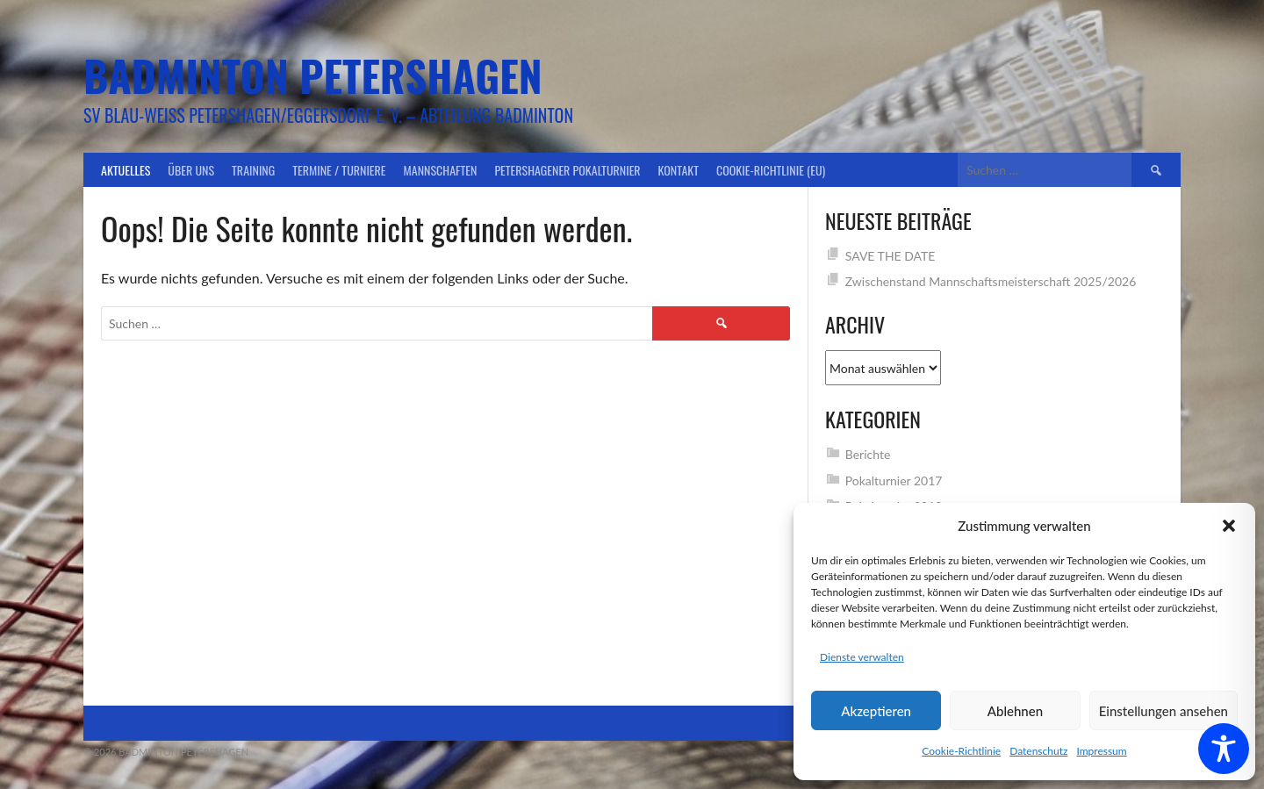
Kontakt (678, 170)
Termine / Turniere (338, 170)
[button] (1229, 525)
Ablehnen (1015, 711)
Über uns (191, 170)
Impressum (1101, 750)
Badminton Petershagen (312, 75)
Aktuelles (125, 170)
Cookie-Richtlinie (961, 750)
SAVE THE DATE (890, 255)
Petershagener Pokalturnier (567, 170)
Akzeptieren (876, 711)
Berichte (868, 454)
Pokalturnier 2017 (894, 480)
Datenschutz (1038, 750)
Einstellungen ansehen (1163, 711)
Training (253, 170)
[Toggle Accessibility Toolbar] (1223, 748)
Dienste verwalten (862, 656)
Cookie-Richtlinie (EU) (770, 170)
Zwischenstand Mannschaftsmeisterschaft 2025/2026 (991, 281)
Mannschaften (441, 170)
